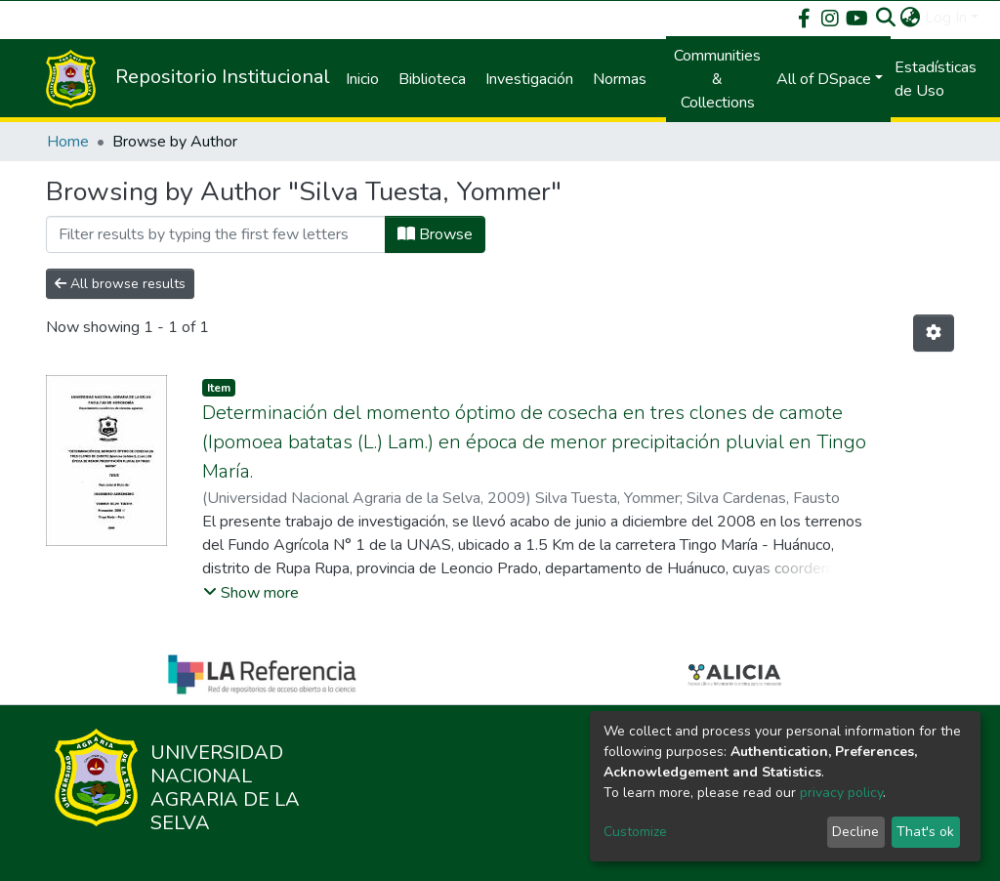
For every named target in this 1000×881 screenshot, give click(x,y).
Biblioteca (432, 79)
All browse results (120, 283)
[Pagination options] (933, 333)
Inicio (362, 79)
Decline (855, 831)
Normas (619, 79)
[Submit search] (886, 17)
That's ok (925, 831)
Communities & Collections (717, 79)
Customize (635, 831)
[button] (910, 17)
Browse (435, 234)
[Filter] (216, 234)
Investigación (529, 79)
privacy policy (841, 792)
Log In (946, 17)
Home (68, 141)
